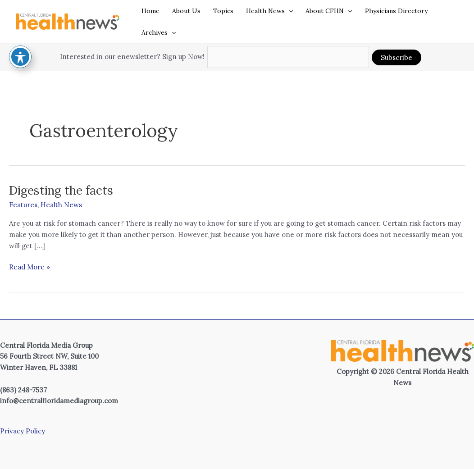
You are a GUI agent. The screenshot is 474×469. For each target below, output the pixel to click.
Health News (61, 204)
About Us (186, 11)
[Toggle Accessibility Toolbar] (20, 33)
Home (150, 11)
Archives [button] (158, 32)
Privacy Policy (22, 431)
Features (23, 204)
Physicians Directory (396, 11)
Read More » (29, 267)
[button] (289, 11)
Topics (223, 11)
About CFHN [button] (328, 11)
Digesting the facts (61, 190)
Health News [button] (269, 11)
